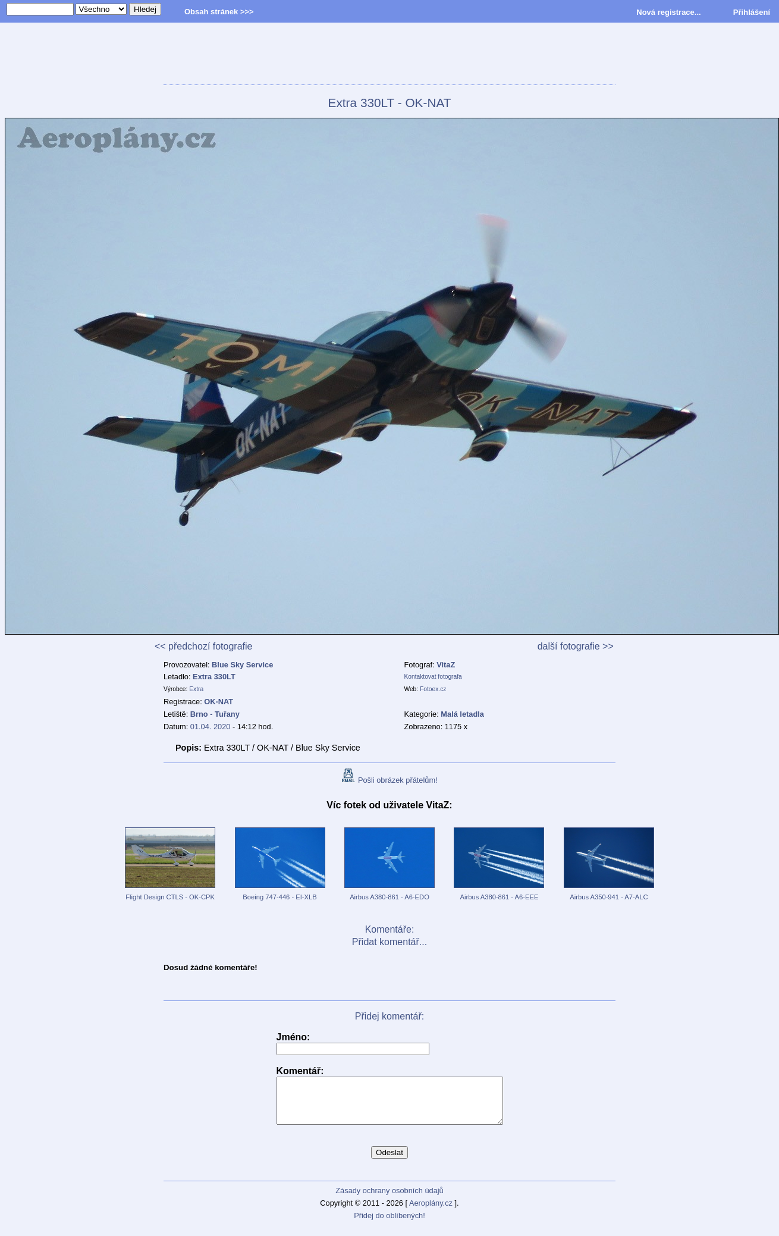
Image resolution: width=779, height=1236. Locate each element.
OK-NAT (218, 701)
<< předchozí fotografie (204, 646)
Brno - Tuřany (215, 714)
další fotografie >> (576, 646)
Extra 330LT (214, 676)
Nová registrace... (668, 12)
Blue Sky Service (242, 664)
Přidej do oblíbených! (389, 1224)
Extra (196, 689)
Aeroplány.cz (431, 1211)
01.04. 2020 (210, 726)
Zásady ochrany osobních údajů (389, 1199)
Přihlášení (751, 12)
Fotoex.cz (433, 689)
